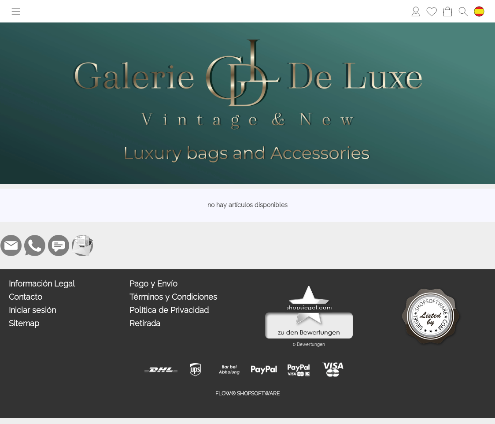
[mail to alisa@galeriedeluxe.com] (11, 245)
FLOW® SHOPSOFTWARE (247, 394)
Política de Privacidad (169, 310)
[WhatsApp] (35, 245)
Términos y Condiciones (173, 296)
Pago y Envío (153, 283)
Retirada (144, 323)
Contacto (25, 296)
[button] (16, 11)
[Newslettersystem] (82, 245)
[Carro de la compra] (447, 11)
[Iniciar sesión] (415, 11)
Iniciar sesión (32, 310)
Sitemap (24, 323)
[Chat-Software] (59, 245)
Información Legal (42, 283)
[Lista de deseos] (431, 11)
